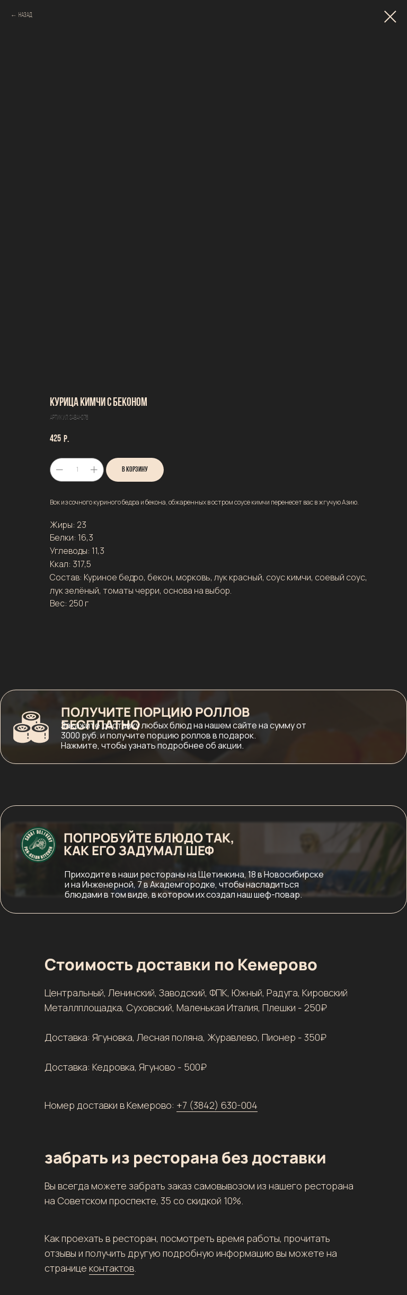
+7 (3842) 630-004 (217, 1105)
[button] (203, 727)
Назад (25, 15)
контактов (111, 1268)
